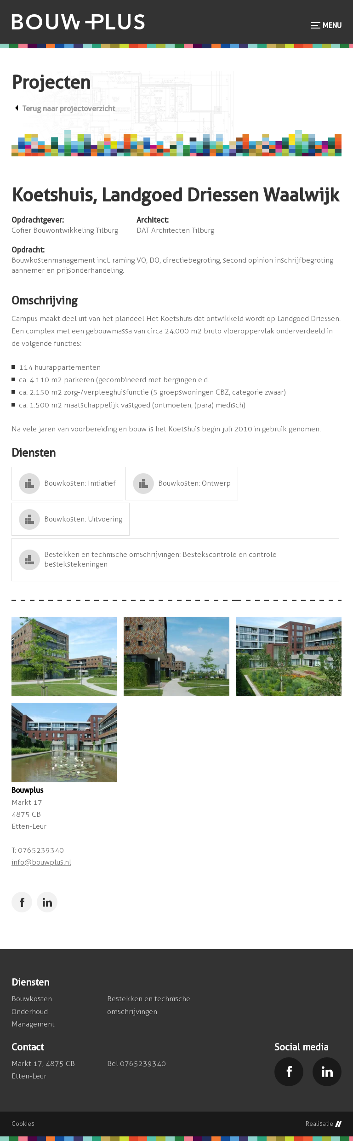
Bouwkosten (31, 998)
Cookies (22, 1124)
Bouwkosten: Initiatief (80, 483)
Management (33, 1024)
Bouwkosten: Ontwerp (194, 483)
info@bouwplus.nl (41, 862)
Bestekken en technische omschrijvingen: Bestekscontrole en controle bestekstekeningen (160, 559)
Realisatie (324, 1124)
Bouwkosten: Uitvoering (83, 519)
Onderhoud (29, 1011)
